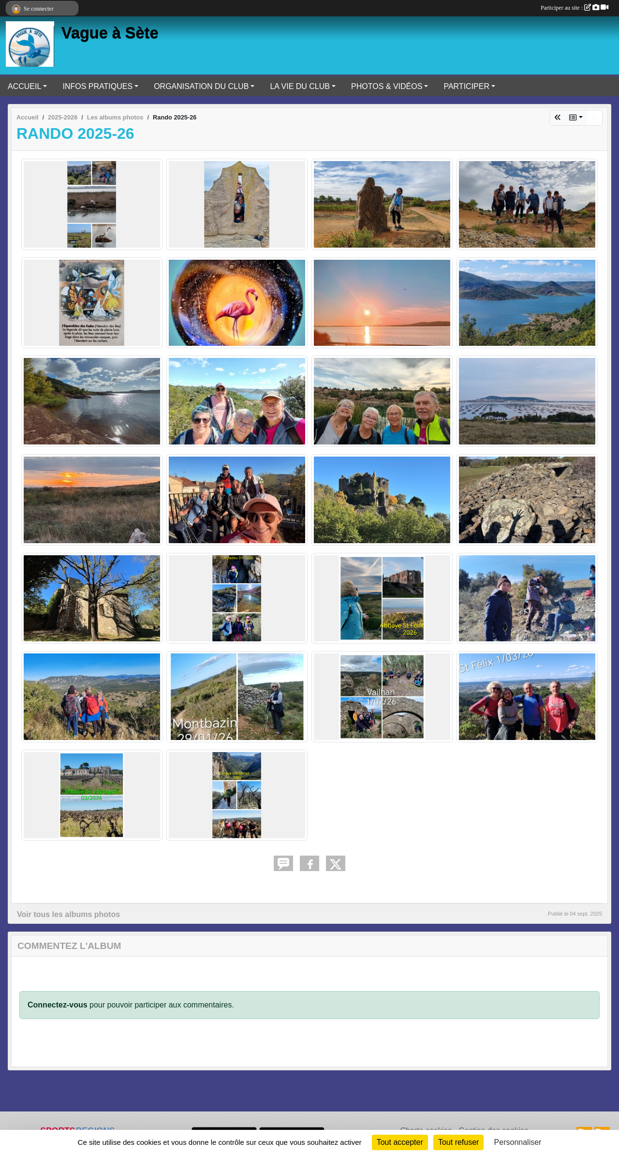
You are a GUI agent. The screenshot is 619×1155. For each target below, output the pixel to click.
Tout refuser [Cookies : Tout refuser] (458, 1142)
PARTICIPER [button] (466, 86)
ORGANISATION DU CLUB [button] (201, 86)
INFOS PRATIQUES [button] (97, 86)
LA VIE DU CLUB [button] (300, 86)
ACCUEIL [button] (24, 86)
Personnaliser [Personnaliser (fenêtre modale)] (518, 1142)
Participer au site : (574, 7)
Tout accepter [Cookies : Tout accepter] (400, 1142)
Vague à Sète (110, 33)
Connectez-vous (58, 1005)
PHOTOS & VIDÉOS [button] (386, 86)
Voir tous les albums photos (68, 914)
